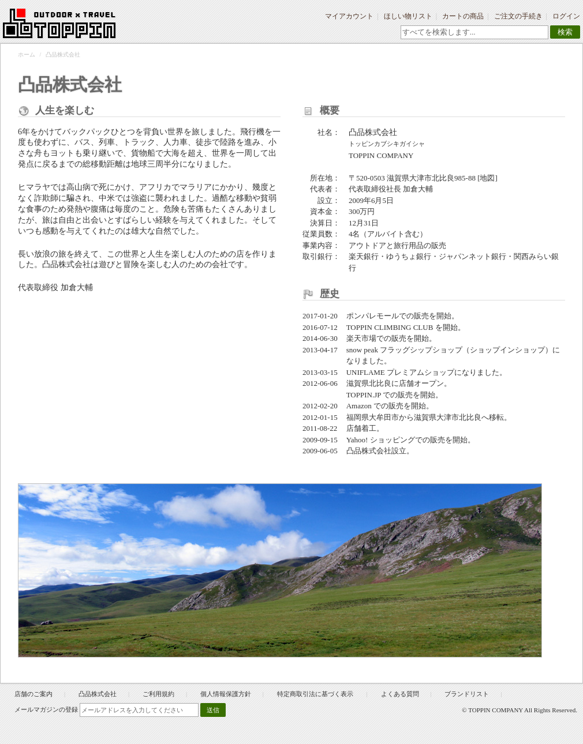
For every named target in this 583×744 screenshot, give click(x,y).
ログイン (566, 16)
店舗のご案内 (33, 693)
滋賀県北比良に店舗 (380, 383)
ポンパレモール (372, 315)
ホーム (26, 54)
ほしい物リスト (408, 16)
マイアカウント (349, 16)
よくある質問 (400, 693)
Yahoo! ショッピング (380, 439)
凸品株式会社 (98, 693)
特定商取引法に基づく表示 (316, 693)
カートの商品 (463, 16)
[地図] (487, 178)
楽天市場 (361, 338)
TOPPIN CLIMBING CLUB (389, 327)
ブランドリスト (466, 693)
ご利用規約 (158, 693)
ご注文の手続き (518, 16)
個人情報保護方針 (225, 693)
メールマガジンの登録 (46, 709)
